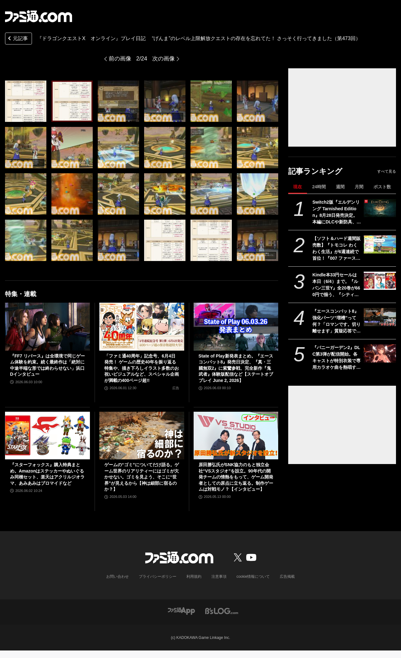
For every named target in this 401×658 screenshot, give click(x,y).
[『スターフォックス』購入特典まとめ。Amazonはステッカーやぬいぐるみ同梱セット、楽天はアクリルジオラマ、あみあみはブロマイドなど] (47, 435)
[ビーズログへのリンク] (221, 610)
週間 (340, 186)
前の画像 (120, 58)
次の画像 (163, 58)
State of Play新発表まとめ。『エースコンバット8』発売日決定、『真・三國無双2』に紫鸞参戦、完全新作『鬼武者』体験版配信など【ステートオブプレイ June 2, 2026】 (236, 368)
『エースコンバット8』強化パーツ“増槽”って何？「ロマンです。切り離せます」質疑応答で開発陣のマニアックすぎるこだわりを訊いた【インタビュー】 (336, 321)
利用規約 (193, 576)
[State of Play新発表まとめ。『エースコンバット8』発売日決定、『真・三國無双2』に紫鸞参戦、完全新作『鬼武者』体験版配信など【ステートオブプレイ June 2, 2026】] (236, 326)
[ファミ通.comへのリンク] (38, 16)
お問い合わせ (117, 576)
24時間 (319, 186)
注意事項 (219, 576)
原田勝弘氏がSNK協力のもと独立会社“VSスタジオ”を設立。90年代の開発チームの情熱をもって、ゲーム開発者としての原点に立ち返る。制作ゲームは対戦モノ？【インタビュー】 (236, 477)
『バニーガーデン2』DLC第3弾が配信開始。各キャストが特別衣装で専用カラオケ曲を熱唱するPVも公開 (336, 358)
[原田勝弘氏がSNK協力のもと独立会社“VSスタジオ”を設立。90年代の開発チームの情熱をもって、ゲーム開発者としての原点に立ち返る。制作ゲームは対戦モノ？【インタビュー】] (236, 435)
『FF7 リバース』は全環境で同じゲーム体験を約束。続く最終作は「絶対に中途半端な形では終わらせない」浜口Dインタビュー (47, 365)
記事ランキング (315, 171)
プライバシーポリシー (157, 576)
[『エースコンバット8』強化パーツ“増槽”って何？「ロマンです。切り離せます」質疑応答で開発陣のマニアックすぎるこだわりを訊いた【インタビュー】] (380, 317)
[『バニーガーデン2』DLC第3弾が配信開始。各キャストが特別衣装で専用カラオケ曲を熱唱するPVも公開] (380, 353)
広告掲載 (287, 576)
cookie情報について (253, 576)
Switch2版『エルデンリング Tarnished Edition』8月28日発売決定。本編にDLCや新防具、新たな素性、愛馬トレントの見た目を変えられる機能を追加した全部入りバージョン (336, 212)
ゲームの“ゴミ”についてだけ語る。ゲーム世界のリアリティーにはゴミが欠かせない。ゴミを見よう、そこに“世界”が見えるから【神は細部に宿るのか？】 (141, 477)
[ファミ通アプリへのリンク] (181, 610)
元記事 (17, 39)
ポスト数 (382, 186)
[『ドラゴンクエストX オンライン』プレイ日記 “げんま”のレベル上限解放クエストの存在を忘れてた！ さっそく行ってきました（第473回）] (25, 101)
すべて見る (386, 171)
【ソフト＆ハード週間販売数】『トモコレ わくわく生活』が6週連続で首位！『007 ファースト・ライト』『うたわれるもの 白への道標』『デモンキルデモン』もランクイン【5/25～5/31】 (336, 249)
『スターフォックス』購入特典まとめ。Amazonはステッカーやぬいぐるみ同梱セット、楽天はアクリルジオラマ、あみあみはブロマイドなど (47, 474)
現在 (297, 186)
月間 (359, 186)
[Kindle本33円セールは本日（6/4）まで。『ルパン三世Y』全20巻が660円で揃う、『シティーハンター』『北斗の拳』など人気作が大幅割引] (380, 281)
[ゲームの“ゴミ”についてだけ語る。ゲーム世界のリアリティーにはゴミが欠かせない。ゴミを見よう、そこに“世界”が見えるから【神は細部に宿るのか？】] (141, 435)
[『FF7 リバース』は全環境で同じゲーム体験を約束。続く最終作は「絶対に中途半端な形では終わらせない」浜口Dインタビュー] (47, 326)
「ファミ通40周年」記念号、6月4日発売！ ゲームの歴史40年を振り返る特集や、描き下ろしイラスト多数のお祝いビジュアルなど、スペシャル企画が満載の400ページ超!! (141, 368)
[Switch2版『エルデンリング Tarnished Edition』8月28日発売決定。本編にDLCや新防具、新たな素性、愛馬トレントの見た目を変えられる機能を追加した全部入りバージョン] (380, 208)
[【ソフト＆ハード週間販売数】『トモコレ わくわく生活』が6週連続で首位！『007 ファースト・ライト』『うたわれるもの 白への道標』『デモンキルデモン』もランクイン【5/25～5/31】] (380, 244)
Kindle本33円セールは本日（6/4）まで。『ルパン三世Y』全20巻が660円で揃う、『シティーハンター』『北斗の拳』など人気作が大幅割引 (336, 285)
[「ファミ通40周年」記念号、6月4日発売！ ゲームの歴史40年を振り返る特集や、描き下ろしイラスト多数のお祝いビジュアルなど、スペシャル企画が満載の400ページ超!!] (141, 326)
